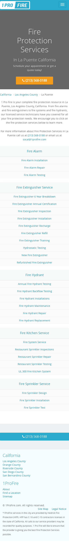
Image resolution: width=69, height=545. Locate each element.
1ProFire (11, 483)
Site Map (43, 509)
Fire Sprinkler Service (34, 384)
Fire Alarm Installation (34, 160)
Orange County (12, 464)
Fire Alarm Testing (34, 175)
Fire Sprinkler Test (34, 407)
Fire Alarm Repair (34, 167)
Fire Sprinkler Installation (35, 400)
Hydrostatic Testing (34, 247)
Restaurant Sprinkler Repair (34, 356)
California (6, 94)
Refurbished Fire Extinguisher (34, 262)
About (6, 489)
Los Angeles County (14, 461)
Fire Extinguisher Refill (34, 233)
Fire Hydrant (34, 275)
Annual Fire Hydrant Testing (34, 284)
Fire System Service (34, 342)
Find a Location (12, 492)
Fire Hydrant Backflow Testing (34, 291)
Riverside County (13, 468)
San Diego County (13, 472)
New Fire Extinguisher (35, 255)
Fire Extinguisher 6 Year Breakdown (35, 196)
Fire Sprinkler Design (34, 393)
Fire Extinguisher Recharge (34, 226)
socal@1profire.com (34, 139)
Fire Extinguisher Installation (34, 218)
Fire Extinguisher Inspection (34, 211)
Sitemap (7, 496)
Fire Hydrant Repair (34, 313)
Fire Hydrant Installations (35, 298)
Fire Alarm (34, 151)
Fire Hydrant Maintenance (34, 306)
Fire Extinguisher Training (34, 240)
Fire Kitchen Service (34, 333)
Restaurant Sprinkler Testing (34, 364)
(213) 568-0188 (34, 80)
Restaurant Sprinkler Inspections (34, 349)
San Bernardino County (16, 475)
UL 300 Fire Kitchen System (35, 371)
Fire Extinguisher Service (34, 187)
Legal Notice (59, 509)
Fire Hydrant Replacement (34, 320)
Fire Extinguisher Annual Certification (34, 204)
